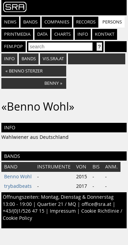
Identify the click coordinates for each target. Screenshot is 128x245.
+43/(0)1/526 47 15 (23, 211)
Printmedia (17, 34)
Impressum (63, 211)
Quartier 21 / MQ (56, 204)
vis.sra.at (53, 59)
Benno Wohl (18, 177)
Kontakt (104, 34)
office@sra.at (96, 204)
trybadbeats (18, 186)
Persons (112, 22)
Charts (62, 34)
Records (86, 22)
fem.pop (13, 46)
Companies (56, 22)
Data (42, 34)
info (9, 59)
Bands (30, 22)
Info (82, 34)
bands (29, 59)
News (10, 22)
